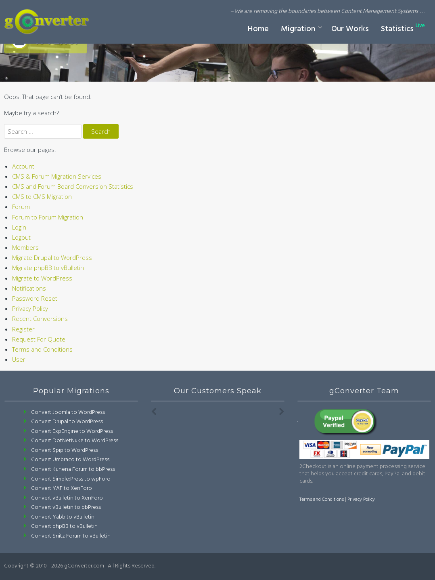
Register (23, 329)
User (18, 359)
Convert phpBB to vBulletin (64, 526)
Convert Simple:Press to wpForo (71, 479)
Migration (298, 29)
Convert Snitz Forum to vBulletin (71, 536)
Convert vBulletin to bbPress (66, 507)
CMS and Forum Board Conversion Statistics (72, 186)
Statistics (403, 28)
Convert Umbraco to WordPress (70, 459)
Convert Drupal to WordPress (67, 421)
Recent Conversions (40, 318)
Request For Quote (38, 339)
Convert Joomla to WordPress (68, 412)
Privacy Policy (30, 308)
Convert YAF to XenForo (61, 488)
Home (258, 29)
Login (19, 227)
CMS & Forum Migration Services (56, 176)
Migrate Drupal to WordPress (52, 257)
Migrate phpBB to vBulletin (48, 268)
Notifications (29, 288)
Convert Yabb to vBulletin (62, 517)
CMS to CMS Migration (42, 196)
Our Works (350, 29)
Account (23, 166)
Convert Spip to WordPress (64, 450)
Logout (21, 237)
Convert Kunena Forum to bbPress (73, 469)
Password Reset (34, 298)
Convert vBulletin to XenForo (67, 498)
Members (25, 247)
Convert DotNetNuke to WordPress (74, 440)
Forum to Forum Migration (47, 217)
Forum (21, 206)
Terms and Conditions (42, 349)
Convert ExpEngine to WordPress (72, 431)
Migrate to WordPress (42, 278)
